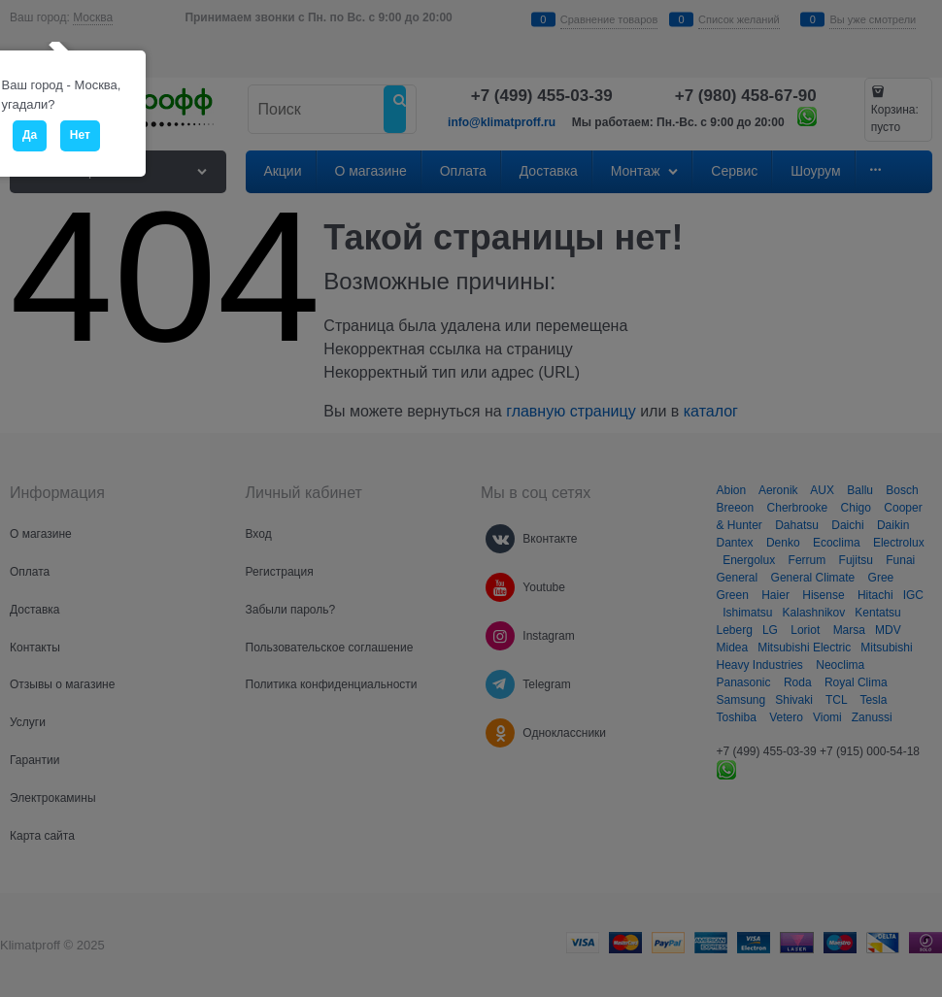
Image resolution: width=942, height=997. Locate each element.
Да (29, 135)
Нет (80, 135)
